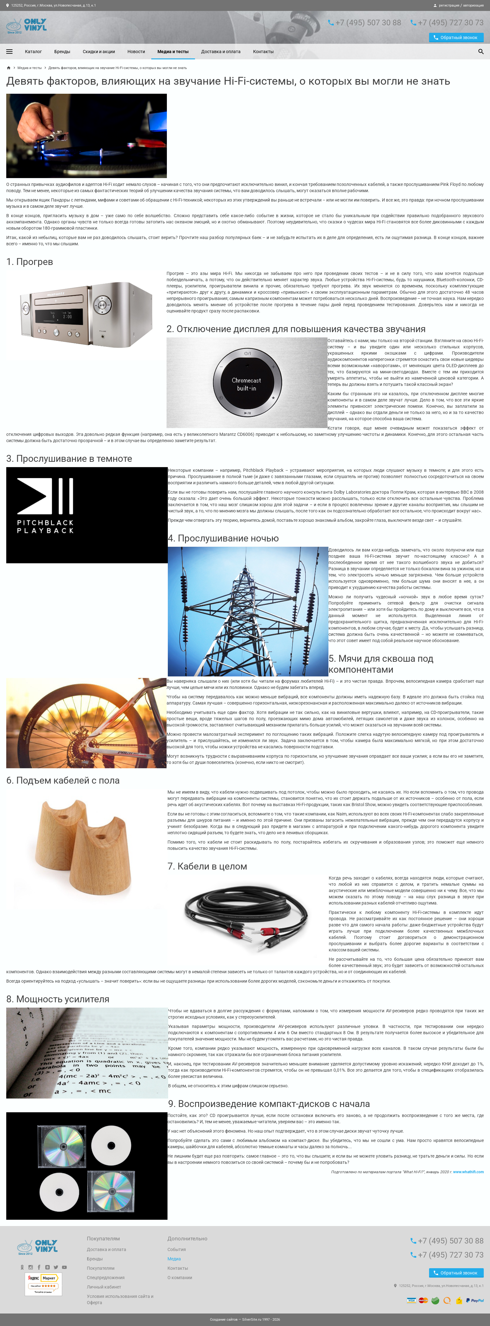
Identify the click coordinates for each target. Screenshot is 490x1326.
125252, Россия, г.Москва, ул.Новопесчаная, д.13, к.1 (51, 5)
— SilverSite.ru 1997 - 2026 (245, 1320)
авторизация (473, 5)
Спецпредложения (106, 1277)
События (177, 1249)
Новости (136, 51)
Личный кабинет (104, 1286)
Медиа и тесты (173, 51)
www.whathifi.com (468, 1172)
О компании (180, 1277)
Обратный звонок (456, 37)
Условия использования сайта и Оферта (120, 1299)
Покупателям (100, 1268)
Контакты (263, 51)
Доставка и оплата (221, 51)
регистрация (449, 5)
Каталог (33, 51)
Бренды (62, 51)
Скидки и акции (99, 51)
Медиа (174, 1258)
